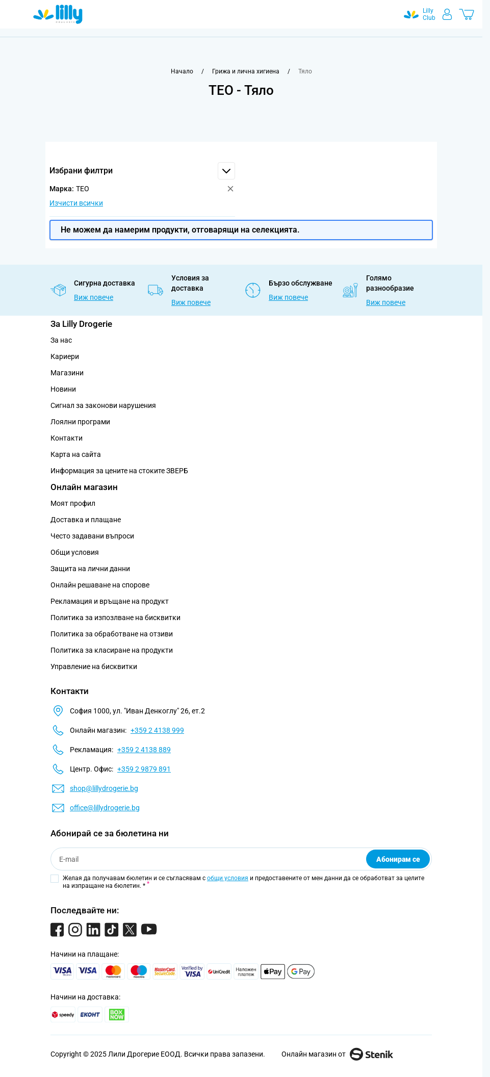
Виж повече (93, 297)
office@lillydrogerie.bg (105, 808)
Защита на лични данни (90, 569)
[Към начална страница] (182, 71)
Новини (63, 389)
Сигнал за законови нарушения (103, 405)
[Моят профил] (447, 14)
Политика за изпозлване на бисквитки (115, 617)
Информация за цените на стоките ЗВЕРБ (119, 471)
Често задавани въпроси (92, 536)
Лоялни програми (80, 422)
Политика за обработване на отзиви (111, 634)
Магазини (67, 373)
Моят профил (72, 503)
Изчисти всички (76, 203)
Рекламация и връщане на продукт (110, 601)
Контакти (66, 438)
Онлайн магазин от (337, 1054)
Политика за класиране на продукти (111, 650)
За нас (61, 340)
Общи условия (74, 552)
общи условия (227, 878)
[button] (142, 170)
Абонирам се (398, 859)
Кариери (64, 356)
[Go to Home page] (58, 14)
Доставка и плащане (85, 520)
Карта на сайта (75, 454)
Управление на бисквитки (93, 666)
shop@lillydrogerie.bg (104, 788)
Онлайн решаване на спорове (99, 585)
